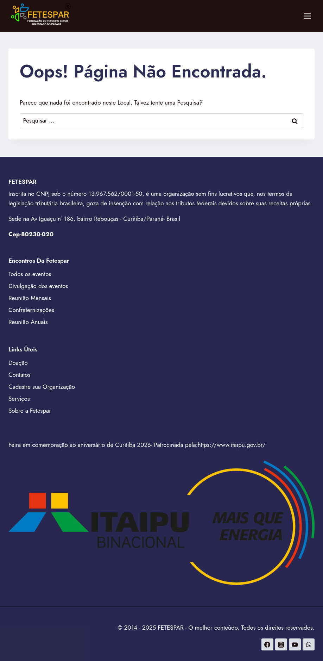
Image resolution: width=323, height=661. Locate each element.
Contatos (19, 374)
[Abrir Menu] (307, 16)
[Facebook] (267, 644)
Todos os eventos (29, 274)
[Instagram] (281, 644)
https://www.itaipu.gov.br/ (232, 445)
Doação (18, 362)
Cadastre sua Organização (41, 386)
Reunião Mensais (29, 298)
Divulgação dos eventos (38, 286)
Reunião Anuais (28, 322)
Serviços (19, 398)
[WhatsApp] (309, 644)
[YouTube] (295, 644)
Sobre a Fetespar (29, 410)
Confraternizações (31, 310)
